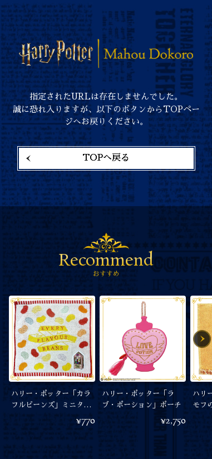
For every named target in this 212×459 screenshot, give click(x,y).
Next (202, 339)
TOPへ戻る (106, 157)
